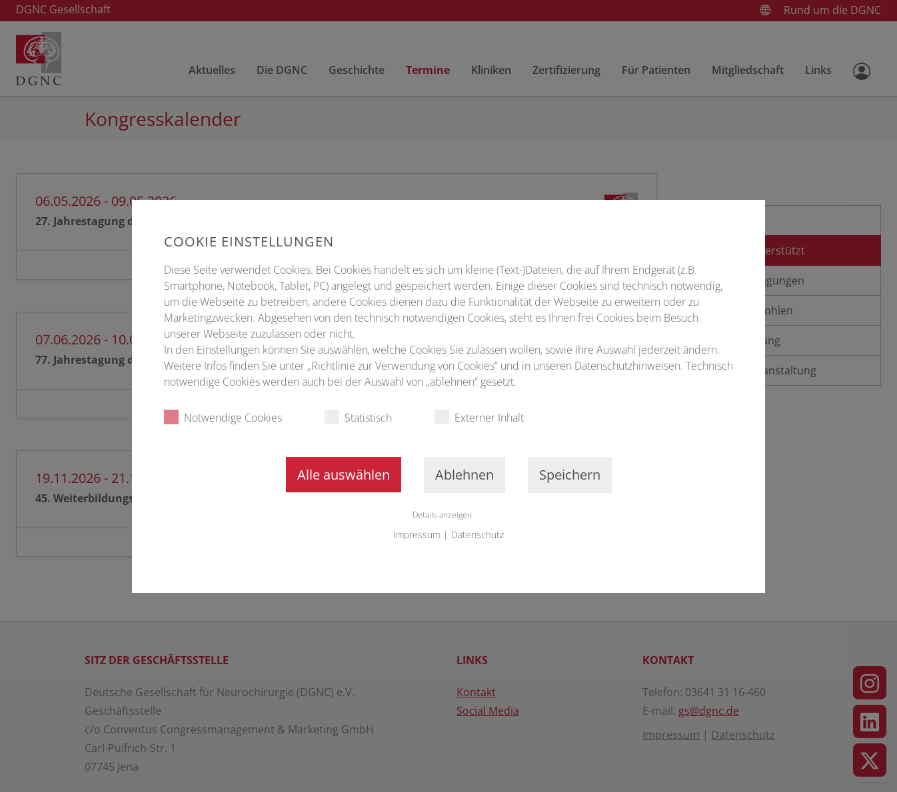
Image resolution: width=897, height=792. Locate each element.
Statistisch (358, 417)
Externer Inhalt (479, 417)
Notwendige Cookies (223, 417)
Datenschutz (477, 534)
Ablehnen (464, 475)
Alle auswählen (343, 475)
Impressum (417, 534)
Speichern (569, 475)
